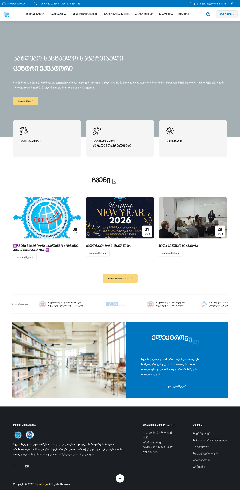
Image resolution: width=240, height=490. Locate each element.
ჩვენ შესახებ (201, 433)
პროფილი (226, 14)
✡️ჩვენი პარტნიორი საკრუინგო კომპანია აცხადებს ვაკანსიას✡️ (46, 248)
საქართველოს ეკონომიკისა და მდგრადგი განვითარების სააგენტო (69, 304)
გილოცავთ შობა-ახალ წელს (108, 246)
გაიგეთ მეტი (25, 101)
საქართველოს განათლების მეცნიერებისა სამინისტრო (177, 304)
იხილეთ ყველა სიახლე (120, 278)
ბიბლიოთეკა (201, 459)
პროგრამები (201, 446)
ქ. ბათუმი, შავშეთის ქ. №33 (210, 3)
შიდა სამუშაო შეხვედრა (178, 246)
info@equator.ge (16, 3)
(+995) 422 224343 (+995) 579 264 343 (59, 3)
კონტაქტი (199, 466)
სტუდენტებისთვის (205, 453)
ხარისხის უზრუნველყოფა (210, 440)
